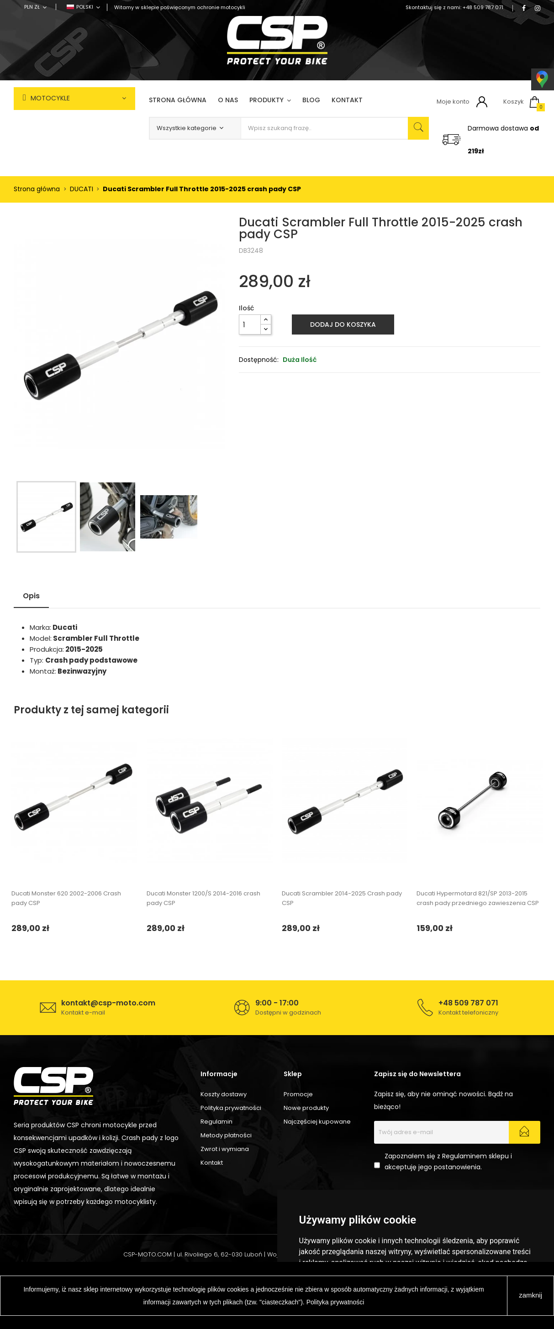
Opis (31, 596)
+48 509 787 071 (483, 7)
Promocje (298, 1094)
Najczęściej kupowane (317, 1121)
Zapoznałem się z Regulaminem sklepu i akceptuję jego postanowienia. (448, 1161)
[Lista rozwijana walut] (35, 7)
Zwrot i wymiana (224, 1149)
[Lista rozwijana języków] (83, 7)
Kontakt (211, 1162)
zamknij (530, 1295)
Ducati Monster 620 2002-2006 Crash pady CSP (66, 898)
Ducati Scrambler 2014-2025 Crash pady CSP (342, 898)
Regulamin (216, 1121)
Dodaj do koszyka (343, 324)
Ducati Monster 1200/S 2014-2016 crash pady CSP (203, 898)
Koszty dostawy (223, 1094)
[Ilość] (250, 324)
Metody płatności (226, 1135)
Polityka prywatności (230, 1108)
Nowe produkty (306, 1108)
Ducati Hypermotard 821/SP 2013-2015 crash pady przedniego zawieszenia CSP (478, 898)
